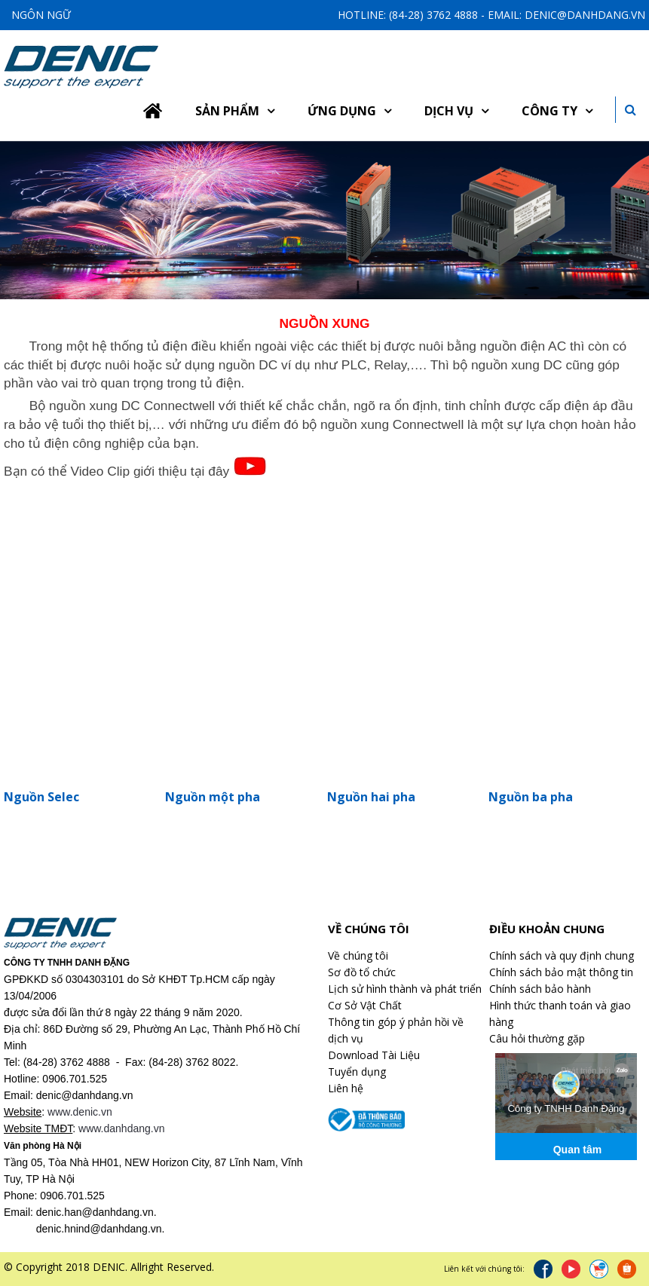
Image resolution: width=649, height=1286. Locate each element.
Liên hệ (345, 1088)
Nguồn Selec (41, 796)
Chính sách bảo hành (540, 988)
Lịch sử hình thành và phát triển (405, 988)
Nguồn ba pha (530, 796)
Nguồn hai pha (371, 796)
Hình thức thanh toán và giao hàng (560, 1013)
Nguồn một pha (212, 796)
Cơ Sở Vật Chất (365, 1005)
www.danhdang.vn (121, 1128)
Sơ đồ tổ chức (362, 972)
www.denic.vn (79, 1112)
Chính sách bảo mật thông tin (561, 972)
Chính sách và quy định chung (561, 955)
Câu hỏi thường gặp (537, 1038)
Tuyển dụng (357, 1071)
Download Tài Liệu (374, 1055)
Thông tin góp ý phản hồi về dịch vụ (396, 1030)
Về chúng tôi (358, 955)
